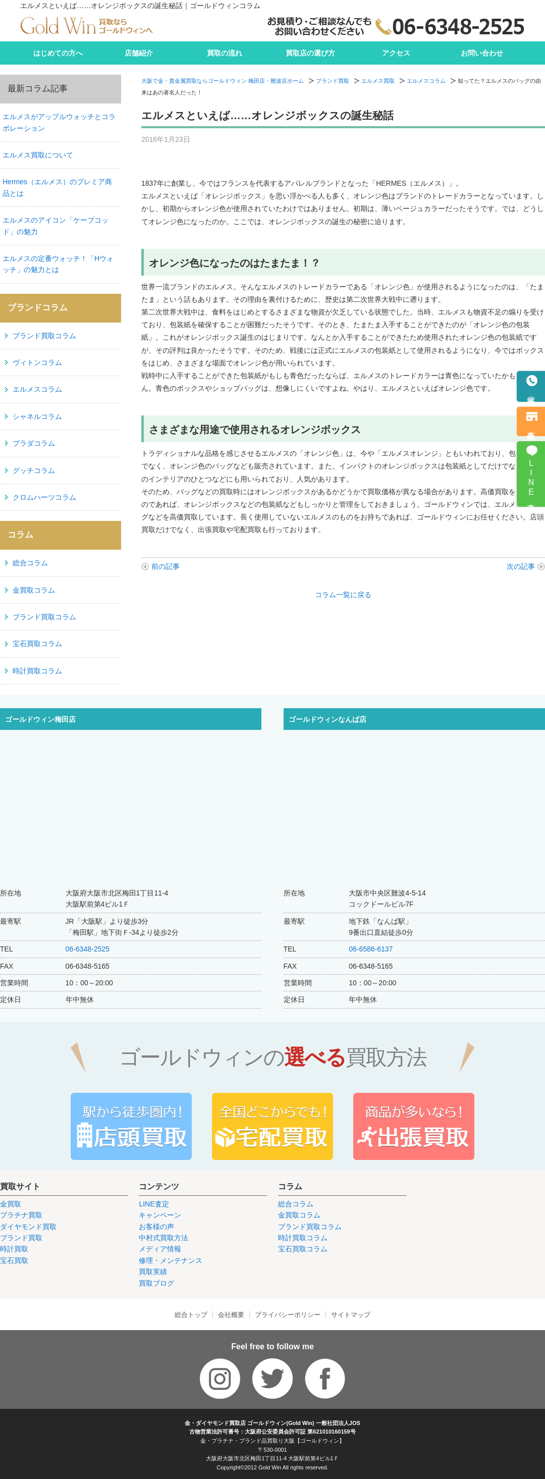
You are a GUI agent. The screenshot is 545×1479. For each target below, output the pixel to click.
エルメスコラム (426, 81)
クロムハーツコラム (44, 497)
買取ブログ (156, 1283)
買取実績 (153, 1271)
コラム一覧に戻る (343, 595)
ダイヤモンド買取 (28, 1227)
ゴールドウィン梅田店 (40, 719)
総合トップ (191, 1314)
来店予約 (531, 427)
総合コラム (30, 563)
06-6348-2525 (88, 949)
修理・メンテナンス (170, 1260)
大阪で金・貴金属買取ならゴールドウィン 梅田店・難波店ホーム (222, 81)
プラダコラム (34, 443)
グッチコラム (34, 470)
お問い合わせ (482, 53)
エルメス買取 (378, 81)
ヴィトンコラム (37, 362)
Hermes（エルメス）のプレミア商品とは (57, 187)
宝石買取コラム (37, 644)
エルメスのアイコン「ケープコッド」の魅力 (55, 225)
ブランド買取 (332, 81)
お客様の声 (156, 1227)
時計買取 (14, 1249)
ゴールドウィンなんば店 (327, 719)
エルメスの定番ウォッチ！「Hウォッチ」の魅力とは (58, 264)
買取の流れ (224, 53)
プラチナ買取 (21, 1215)
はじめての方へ (58, 53)
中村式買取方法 (163, 1238)
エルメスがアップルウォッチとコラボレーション (59, 122)
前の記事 (165, 566)
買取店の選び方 (310, 53)
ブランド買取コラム (44, 336)
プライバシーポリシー (287, 1314)
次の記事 (521, 566)
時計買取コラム (37, 671)
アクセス (396, 53)
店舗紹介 (139, 53)
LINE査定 (154, 1204)
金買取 (10, 1204)
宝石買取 (14, 1260)
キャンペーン (160, 1215)
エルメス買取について (38, 155)
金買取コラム (34, 590)
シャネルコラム (37, 416)
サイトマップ (350, 1314)
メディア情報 (160, 1249)
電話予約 (531, 392)
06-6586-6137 (371, 949)
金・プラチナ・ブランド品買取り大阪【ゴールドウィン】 (272, 1441)
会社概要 (231, 1314)
